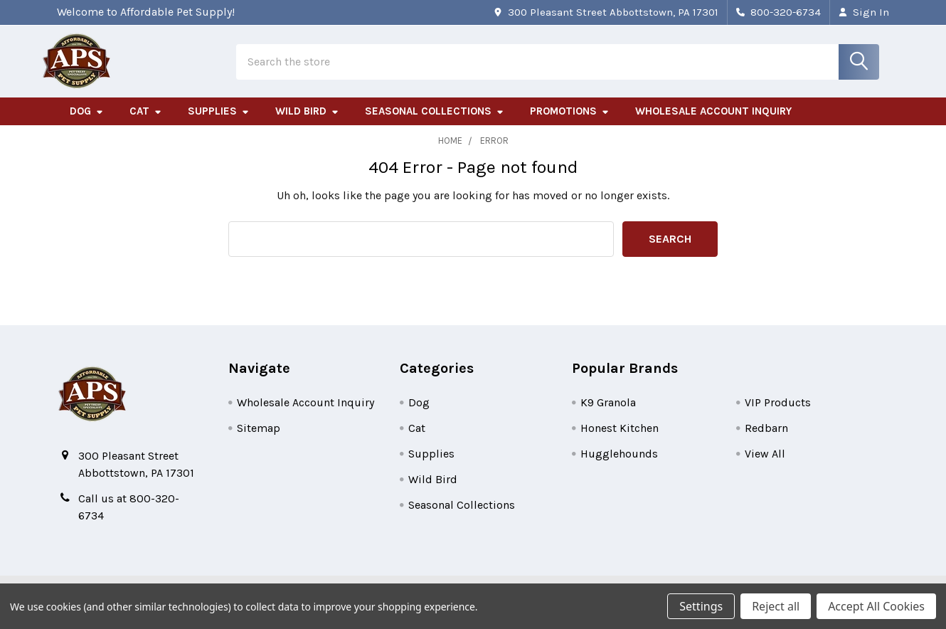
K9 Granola (608, 414)
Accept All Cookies (876, 606)
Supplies (219, 123)
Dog (87, 123)
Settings (701, 606)
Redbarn (766, 439)
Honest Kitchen (619, 439)
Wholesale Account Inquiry (713, 123)
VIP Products (778, 414)
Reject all (775, 606)
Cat (145, 123)
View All (765, 465)
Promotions (570, 123)
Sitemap (258, 439)
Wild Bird (307, 123)
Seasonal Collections (434, 123)
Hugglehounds (619, 465)
